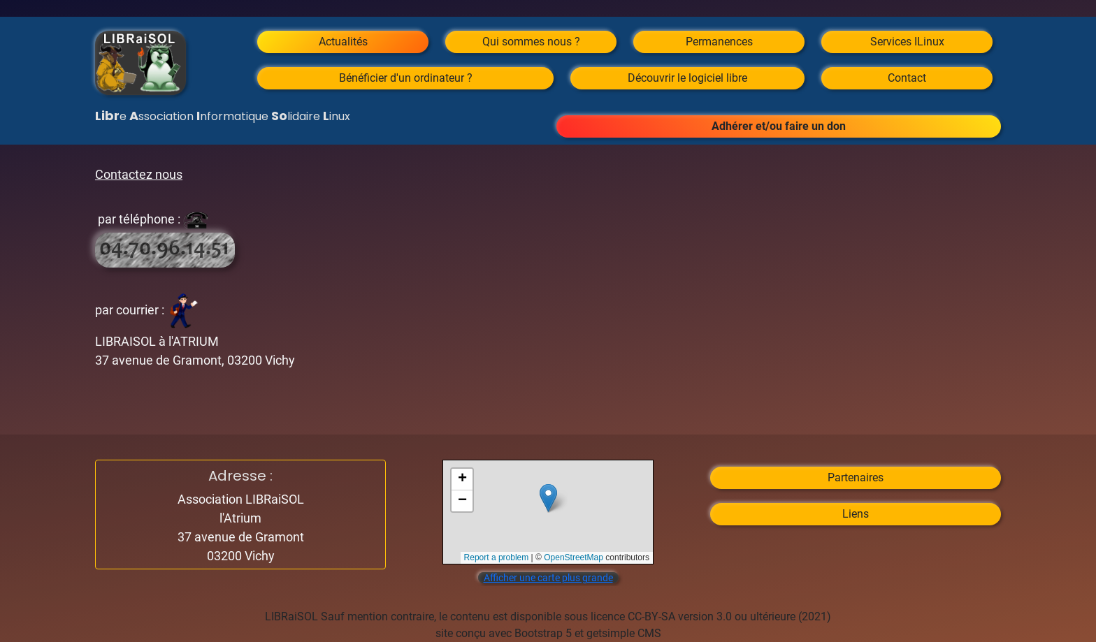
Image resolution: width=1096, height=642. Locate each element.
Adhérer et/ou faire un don (779, 126)
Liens (855, 513)
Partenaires (856, 477)
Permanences (719, 41)
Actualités (343, 41)
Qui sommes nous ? (531, 41)
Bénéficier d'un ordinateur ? (406, 78)
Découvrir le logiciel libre (687, 78)
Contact (907, 78)
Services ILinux (907, 41)
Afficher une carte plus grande (548, 577)
